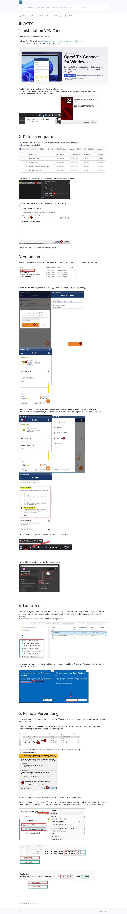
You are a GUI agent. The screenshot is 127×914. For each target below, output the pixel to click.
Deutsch (102, 911)
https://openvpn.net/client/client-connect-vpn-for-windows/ (60, 41)
